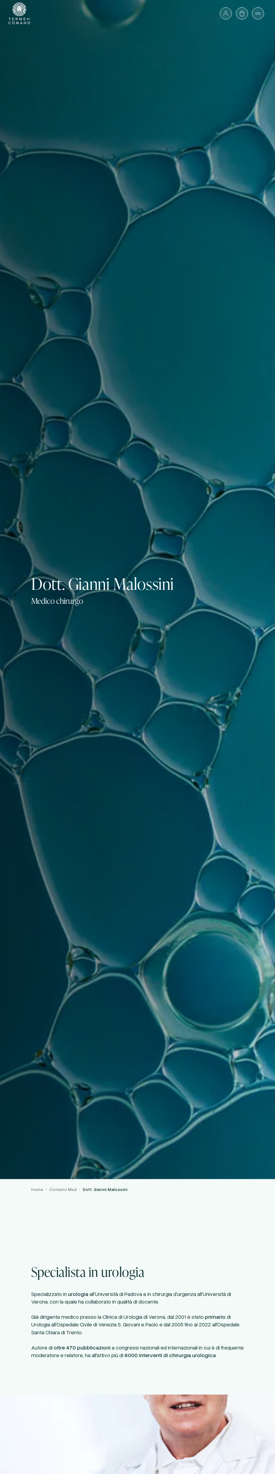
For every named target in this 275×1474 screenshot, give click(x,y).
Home (37, 1189)
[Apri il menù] (258, 13)
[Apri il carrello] (242, 13)
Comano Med (63, 1189)
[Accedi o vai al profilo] (226, 13)
